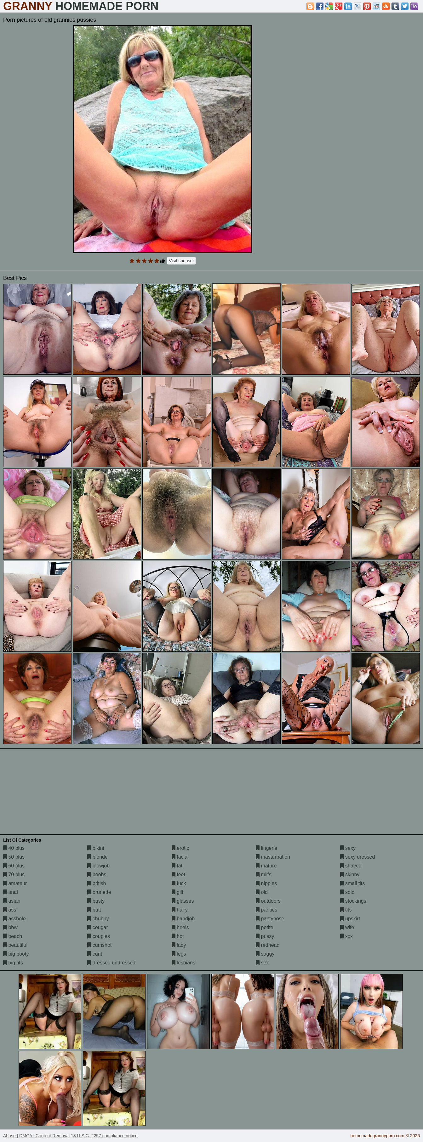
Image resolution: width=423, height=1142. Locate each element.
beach (12, 936)
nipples (266, 883)
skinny (350, 874)
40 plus (14, 848)
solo (347, 892)
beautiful (15, 945)
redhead (267, 945)
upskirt (350, 918)
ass (9, 909)
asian (11, 901)
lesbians (183, 962)
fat (177, 865)
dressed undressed (111, 962)
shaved (351, 865)
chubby (98, 918)
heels (180, 927)
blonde (97, 857)
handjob (183, 918)
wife (347, 927)
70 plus (14, 874)
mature (266, 865)
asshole (14, 918)
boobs (96, 874)
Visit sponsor (181, 260)
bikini (95, 848)
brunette (99, 892)
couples (98, 936)
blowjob (98, 865)
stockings (353, 901)
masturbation (273, 857)
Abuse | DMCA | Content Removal (36, 1135)
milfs (263, 874)
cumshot (99, 945)
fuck (179, 883)
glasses (183, 901)
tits (346, 909)
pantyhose (270, 918)
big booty (16, 954)
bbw (10, 927)
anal (10, 892)
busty (96, 901)
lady (179, 945)
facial (180, 857)
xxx (346, 936)
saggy (265, 954)
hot (178, 936)
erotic (180, 848)
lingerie (266, 848)
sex (262, 962)
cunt (94, 954)
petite (264, 927)
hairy (180, 909)
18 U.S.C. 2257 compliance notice (104, 1135)
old (262, 892)
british (96, 883)
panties (266, 909)
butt (94, 909)
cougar (97, 927)
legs (179, 954)
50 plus (14, 857)
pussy (265, 936)
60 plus (14, 865)
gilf (177, 892)
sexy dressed (357, 857)
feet (178, 874)
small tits (352, 883)
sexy (348, 848)
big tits (13, 962)
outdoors (268, 901)
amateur (15, 883)
